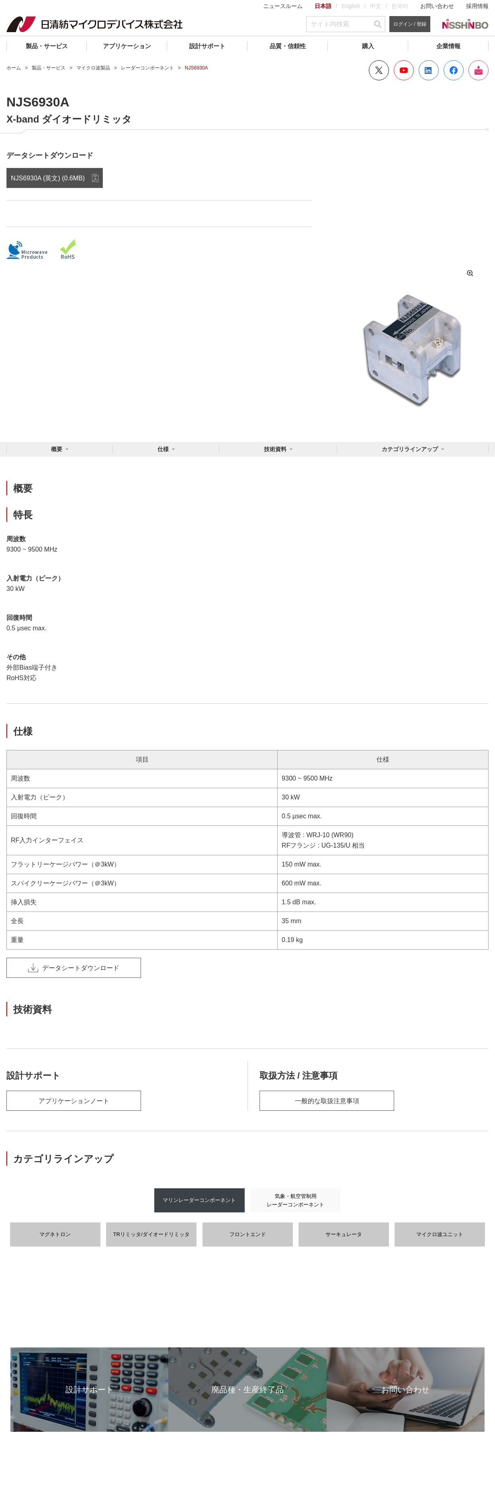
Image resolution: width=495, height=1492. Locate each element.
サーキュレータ (343, 1234)
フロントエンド (247, 1234)
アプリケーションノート (74, 1101)
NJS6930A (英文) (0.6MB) (48, 178)
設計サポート (207, 46)
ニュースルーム (283, 6)
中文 (375, 6)
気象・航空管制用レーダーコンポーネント (295, 1200)
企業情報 (448, 46)
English (351, 6)
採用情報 (477, 6)
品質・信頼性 (288, 46)
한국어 (399, 6)
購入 (368, 46)
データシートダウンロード (73, 967)
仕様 (163, 449)
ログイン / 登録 (409, 24)
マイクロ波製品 (93, 68)
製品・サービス (47, 46)
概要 (56, 449)
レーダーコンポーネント (147, 68)
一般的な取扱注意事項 (327, 1101)
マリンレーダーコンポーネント (199, 1200)
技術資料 (275, 449)
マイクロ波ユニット (439, 1234)
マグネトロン (55, 1234)
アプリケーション (127, 46)
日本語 (323, 6)
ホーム (13, 68)
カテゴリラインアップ (410, 449)
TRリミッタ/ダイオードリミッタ (151, 1234)
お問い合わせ (437, 6)
